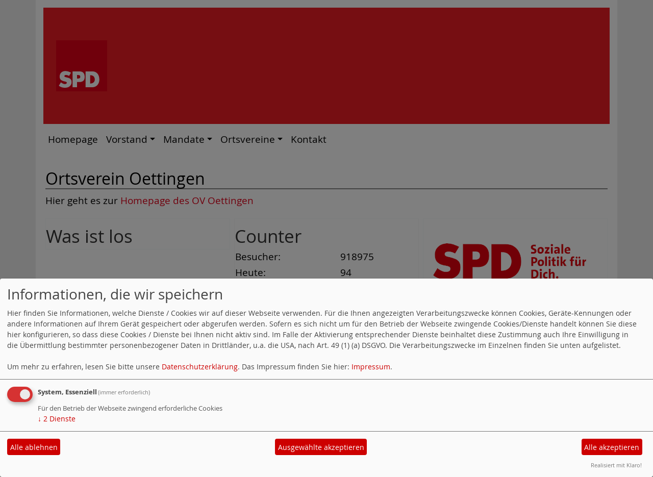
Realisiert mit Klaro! (616, 465)
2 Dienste (57, 418)
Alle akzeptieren (611, 447)
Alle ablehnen (34, 447)
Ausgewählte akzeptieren (321, 447)
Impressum (370, 366)
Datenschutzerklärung (200, 366)
